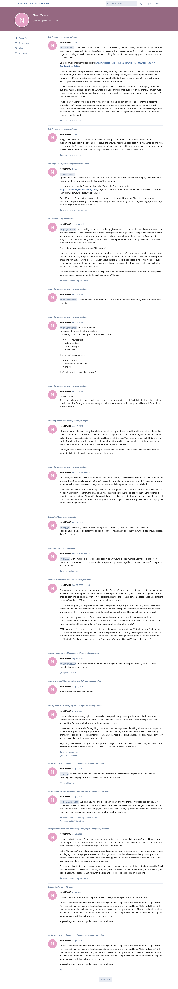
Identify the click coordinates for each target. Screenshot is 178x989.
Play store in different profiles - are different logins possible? (76, 681)
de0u (65, 774)
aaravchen (68, 47)
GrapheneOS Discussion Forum (33, 3)
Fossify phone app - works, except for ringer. (69, 289)
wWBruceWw (69, 663)
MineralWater (69, 299)
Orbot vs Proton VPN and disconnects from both (70, 579)
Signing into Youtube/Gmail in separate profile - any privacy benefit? (79, 791)
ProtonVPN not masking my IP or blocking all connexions (74, 653)
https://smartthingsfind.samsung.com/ (78, 189)
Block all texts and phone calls (63, 517)
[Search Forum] (121, 3)
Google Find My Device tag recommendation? (69, 163)
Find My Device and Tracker (62, 887)
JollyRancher (69, 229)
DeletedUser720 (70, 802)
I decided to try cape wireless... (63, 37)
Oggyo (66, 527)
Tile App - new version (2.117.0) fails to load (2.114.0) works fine (77, 763)
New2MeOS (68, 174)
